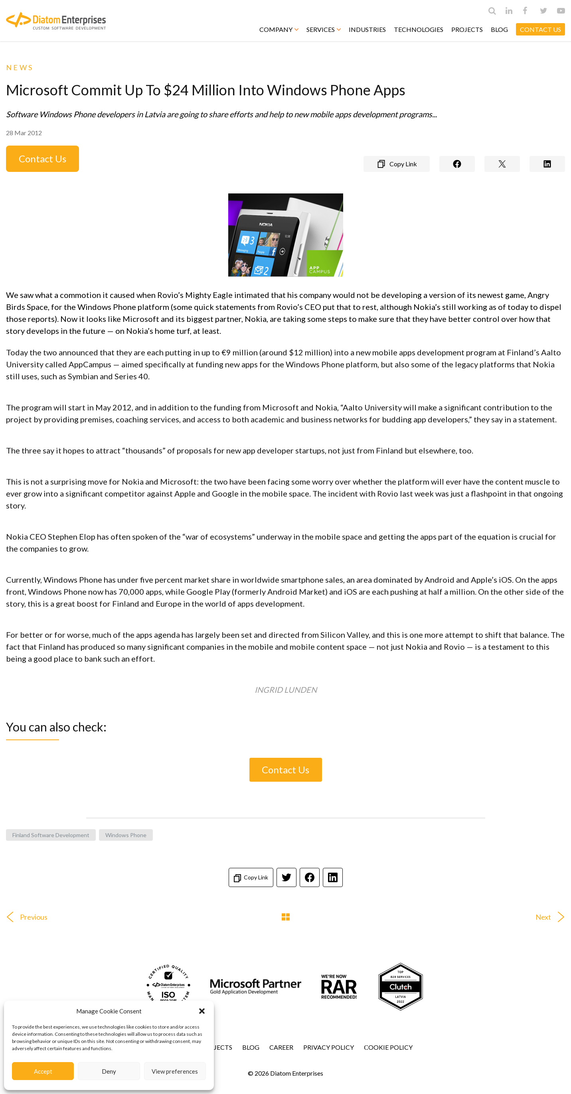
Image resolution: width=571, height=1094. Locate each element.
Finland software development (50, 835)
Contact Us (42, 158)
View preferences (175, 1071)
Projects (467, 29)
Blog (499, 29)
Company (278, 29)
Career (281, 1047)
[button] (202, 1011)
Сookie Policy (388, 1047)
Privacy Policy (328, 1047)
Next (553, 917)
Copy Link (251, 878)
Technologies (418, 29)
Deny (109, 1071)
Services (323, 29)
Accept (43, 1071)
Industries (367, 29)
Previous (23, 917)
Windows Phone (125, 835)
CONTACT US (540, 29)
